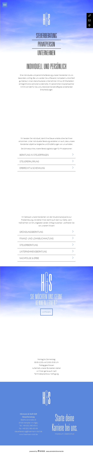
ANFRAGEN (46, 312)
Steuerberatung (46, 35)
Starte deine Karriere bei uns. (64, 423)
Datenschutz (69, 434)
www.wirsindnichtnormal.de (55, 451)
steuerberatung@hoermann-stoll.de (28, 431)
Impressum (59, 434)
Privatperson (46, 44)
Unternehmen (46, 52)
